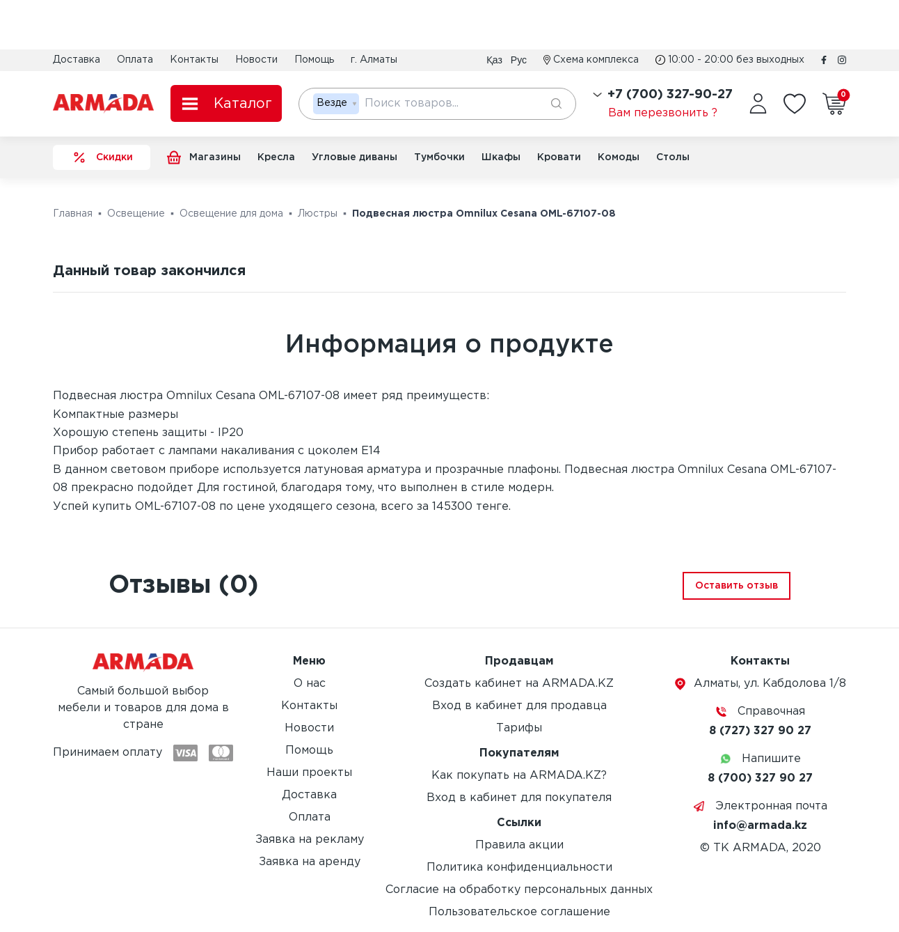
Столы (673, 157)
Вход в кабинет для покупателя (519, 798)
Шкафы (501, 157)
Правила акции (519, 845)
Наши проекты (309, 773)
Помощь (314, 60)
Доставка (76, 60)
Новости (256, 60)
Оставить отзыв (736, 586)
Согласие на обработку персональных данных (519, 890)
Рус (519, 59)
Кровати (559, 157)
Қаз (494, 59)
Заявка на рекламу (309, 839)
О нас (310, 683)
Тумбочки (439, 157)
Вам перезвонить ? (662, 113)
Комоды (618, 157)
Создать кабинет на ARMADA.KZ (519, 683)
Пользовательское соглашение (519, 912)
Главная (73, 214)
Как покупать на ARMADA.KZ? (519, 775)
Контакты (194, 60)
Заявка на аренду (309, 862)
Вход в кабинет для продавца (519, 706)
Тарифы (519, 728)
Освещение (136, 214)
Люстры (317, 214)
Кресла (276, 157)
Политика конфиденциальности (519, 867)
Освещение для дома (231, 214)
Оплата (135, 60)
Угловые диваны (354, 157)
